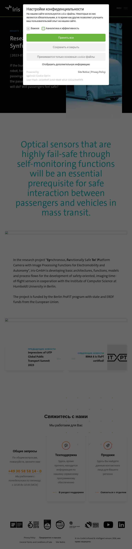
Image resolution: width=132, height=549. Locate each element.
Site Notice (83, 71)
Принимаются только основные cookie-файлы (66, 57)
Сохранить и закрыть (66, 47)
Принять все (66, 37)
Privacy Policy (98, 71)
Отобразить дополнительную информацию (66, 64)
